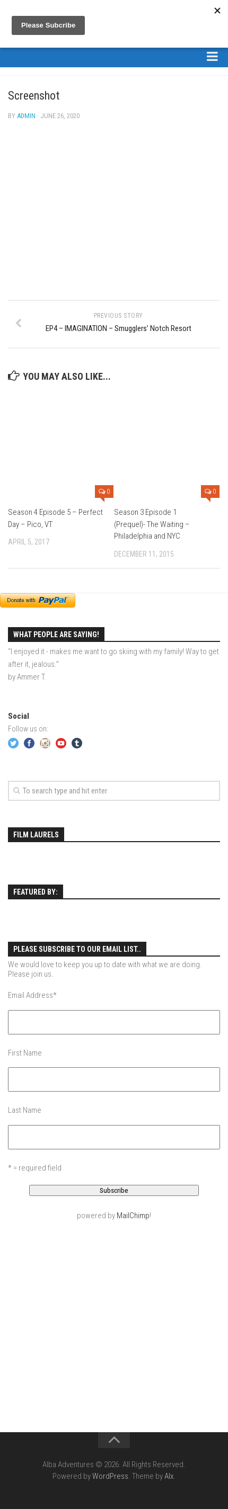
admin (26, 116)
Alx (168, 1476)
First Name (25, 1053)
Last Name (24, 1110)
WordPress (110, 1476)
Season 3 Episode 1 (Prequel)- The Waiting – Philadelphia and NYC (152, 524)
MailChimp (133, 1215)
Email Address (32, 995)
